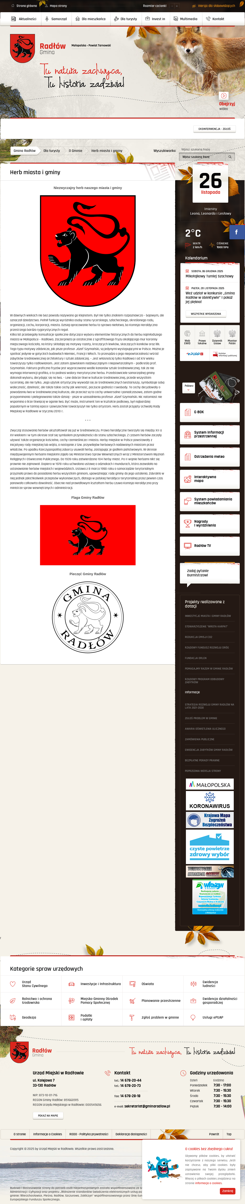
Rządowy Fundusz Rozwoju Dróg (207, 647)
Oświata (148, 984)
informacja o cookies (208, 1183)
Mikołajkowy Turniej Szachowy (210, 276)
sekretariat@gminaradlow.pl (142, 1106)
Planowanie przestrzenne (161, 1000)
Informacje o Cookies (47, 1134)
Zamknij (227, 1191)
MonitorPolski (232, 342)
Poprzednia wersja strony (203, 771)
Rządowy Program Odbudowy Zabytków (204, 680)
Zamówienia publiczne (199, 739)
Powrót (214, 1134)
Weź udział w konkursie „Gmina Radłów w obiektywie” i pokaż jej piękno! (210, 297)
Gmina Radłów (25, 151)
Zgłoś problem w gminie (201, 718)
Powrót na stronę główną (38, 48)
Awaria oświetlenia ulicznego (205, 729)
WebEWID (187, 342)
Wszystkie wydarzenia (206, 314)
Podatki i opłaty (86, 1017)
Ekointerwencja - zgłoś (215, 129)
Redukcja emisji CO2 (198, 637)
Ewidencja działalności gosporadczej (220, 1001)
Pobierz (189, 386)
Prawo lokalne (202, 342)
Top (229, 1134)
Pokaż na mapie (48, 1116)
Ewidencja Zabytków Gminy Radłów (209, 750)
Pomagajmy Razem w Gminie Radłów (209, 669)
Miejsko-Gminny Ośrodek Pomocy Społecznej (99, 1001)
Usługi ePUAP (213, 1017)
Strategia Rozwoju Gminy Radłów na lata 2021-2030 (209, 706)
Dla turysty (52, 151)
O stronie (20, 1134)
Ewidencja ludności (210, 984)
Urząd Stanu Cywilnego (35, 984)
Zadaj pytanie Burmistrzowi (198, 573)
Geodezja (29, 1017)
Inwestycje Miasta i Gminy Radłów (208, 616)
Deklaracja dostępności (131, 1134)
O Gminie (75, 151)
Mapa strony (58, 6)
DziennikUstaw (217, 342)
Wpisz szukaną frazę (195, 149)
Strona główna (27, 6)
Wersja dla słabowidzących (216, 6)
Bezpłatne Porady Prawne (202, 760)
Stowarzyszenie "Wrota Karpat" (206, 626)
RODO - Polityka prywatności (88, 1134)
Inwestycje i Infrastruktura (101, 984)
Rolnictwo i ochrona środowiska (37, 1001)
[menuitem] (25, 19)
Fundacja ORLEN (195, 658)
